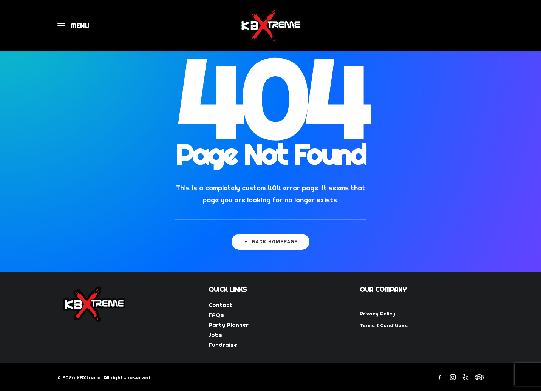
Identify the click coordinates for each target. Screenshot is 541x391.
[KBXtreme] (270, 25)
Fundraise (223, 344)
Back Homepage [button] (271, 241)
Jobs (215, 334)
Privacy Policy (377, 314)
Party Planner (229, 324)
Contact (220, 305)
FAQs (216, 314)
